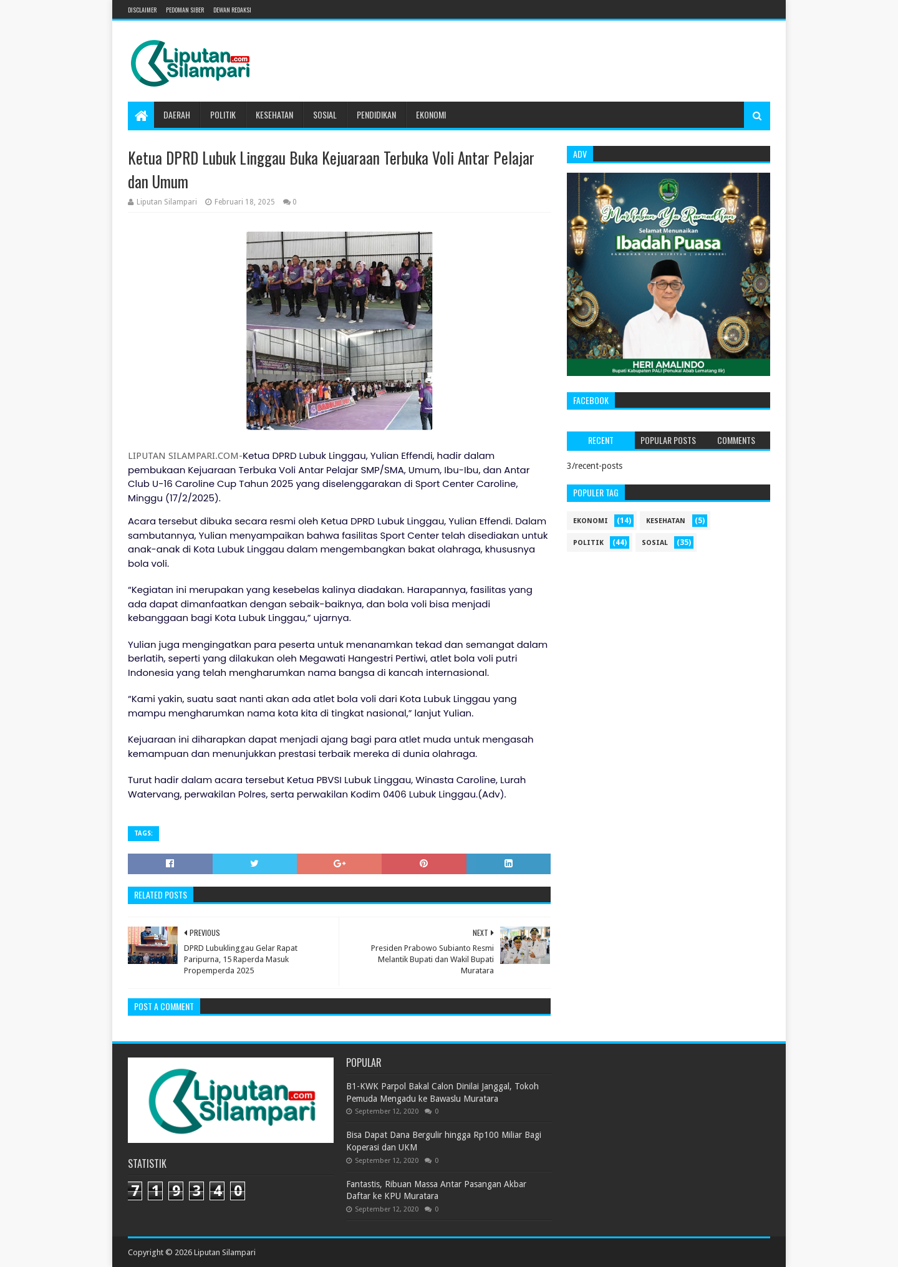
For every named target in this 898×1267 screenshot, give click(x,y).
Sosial (325, 114)
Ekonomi (431, 114)
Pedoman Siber (185, 9)
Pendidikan (376, 114)
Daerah (176, 114)
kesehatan (665, 521)
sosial (655, 543)
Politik (223, 114)
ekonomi (590, 521)
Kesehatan (274, 114)
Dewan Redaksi (232, 9)
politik (588, 543)
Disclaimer (142, 9)
